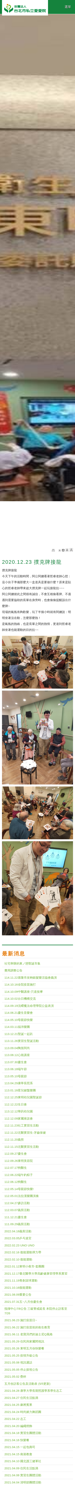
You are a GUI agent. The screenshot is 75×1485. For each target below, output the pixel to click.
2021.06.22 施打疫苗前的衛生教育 (27, 1327)
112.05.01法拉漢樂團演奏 (21, 1196)
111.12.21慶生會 (15, 1217)
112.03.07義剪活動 (17, 1210)
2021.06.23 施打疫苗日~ (20, 1320)
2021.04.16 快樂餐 (16, 1440)
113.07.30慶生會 (15, 1062)
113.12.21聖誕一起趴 (18, 1034)
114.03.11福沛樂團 (17, 1026)
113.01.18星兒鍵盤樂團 (20, 1090)
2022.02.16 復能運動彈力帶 (22, 1252)
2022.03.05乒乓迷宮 (17, 1238)
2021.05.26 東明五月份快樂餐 (24, 1348)
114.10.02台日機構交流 (20, 998)
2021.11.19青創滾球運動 (20, 1280)
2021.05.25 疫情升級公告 (21, 1355)
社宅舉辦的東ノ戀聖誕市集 (22, 963)
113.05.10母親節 (15, 1076)
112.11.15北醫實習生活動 (21, 1146)
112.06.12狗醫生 (15, 1181)
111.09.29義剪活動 (17, 1224)
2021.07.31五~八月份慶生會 (23, 1301)
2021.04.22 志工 (15, 1418)
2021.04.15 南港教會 (18, 1454)
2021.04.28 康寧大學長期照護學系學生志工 (33, 1390)
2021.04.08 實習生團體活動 (22, 1475)
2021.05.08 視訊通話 (18, 1362)
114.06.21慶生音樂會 (18, 1012)
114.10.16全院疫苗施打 (20, 984)
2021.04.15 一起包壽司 (19, 1447)
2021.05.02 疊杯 (15, 1376)
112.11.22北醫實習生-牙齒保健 (25, 1132)
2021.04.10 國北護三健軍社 (22, 1461)
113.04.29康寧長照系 (18, 1083)
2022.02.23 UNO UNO (19, 1245)
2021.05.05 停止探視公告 (21, 1369)
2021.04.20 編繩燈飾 (18, 1426)
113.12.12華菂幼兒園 (18, 1111)
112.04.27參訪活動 (17, 1203)
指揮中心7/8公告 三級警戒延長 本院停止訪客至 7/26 (35, 1311)
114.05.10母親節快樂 (18, 1019)
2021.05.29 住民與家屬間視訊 (24, 1341)
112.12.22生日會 (15, 1104)
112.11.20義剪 (14, 1139)
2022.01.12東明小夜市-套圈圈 (24, 1266)
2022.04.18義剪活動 (17, 1231)
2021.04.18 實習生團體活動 (22, 1433)
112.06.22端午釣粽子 (18, 1175)
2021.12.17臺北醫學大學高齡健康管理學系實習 (35, 1273)
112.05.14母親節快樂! (19, 1189)
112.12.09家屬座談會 (18, 1118)
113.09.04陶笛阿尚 (17, 1048)
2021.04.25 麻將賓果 (18, 1404)
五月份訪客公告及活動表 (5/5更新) (27, 1383)
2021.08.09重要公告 (17, 1294)
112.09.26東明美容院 (18, 1160)
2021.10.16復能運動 (17, 1287)
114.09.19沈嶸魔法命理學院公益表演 (29, 1005)
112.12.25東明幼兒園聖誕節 (23, 1097)
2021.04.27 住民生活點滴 (21, 1397)
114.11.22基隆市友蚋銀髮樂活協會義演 (30, 977)
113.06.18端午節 (15, 1069)
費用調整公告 (13, 970)
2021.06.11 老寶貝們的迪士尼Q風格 (28, 1334)
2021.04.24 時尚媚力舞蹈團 (22, 1412)
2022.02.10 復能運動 (18, 1259)
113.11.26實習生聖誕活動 (21, 1041)
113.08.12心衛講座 (17, 1055)
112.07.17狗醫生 (15, 1167)
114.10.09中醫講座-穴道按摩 (23, 991)
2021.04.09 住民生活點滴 (21, 1468)
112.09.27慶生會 (15, 1153)
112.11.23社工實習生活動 (21, 1125)
